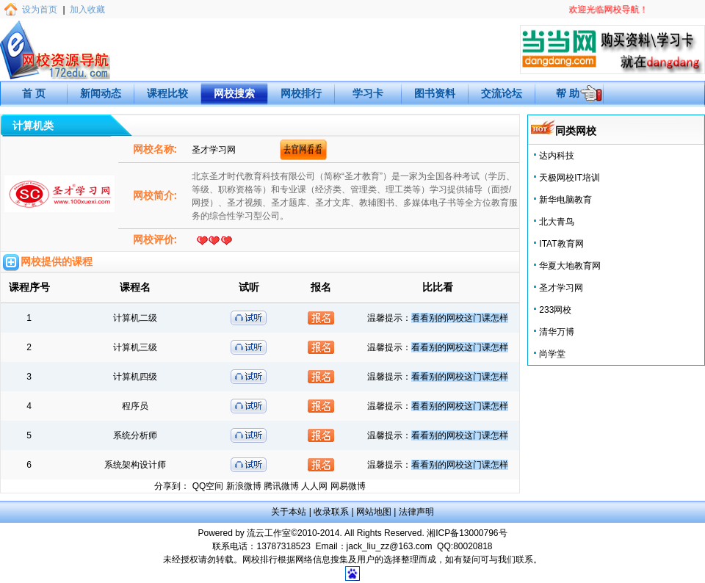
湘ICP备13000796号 (467, 533)
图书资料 (434, 93)
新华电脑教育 (565, 200)
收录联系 (331, 512)
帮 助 (567, 93)
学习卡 (367, 93)
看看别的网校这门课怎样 (459, 318)
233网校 (555, 310)
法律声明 (416, 512)
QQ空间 (208, 486)
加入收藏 (87, 9)
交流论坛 (501, 93)
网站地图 (373, 512)
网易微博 (348, 486)
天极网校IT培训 (569, 178)
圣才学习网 (561, 288)
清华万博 (556, 332)
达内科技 (556, 156)
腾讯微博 (281, 486)
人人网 (314, 486)
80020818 (472, 546)
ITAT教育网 (561, 244)
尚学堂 (552, 354)
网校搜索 (234, 93)
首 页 (34, 93)
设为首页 (39, 9)
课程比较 (167, 93)
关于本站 (288, 512)
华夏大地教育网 (570, 266)
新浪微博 (243, 486)
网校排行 (301, 93)
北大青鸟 (556, 222)
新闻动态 (100, 93)
